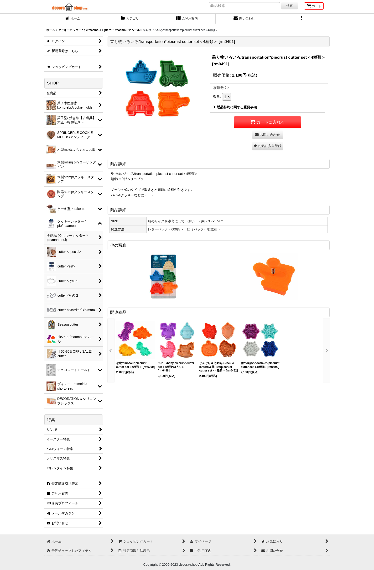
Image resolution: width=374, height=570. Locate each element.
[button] (301, 19)
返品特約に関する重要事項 (235, 107)
